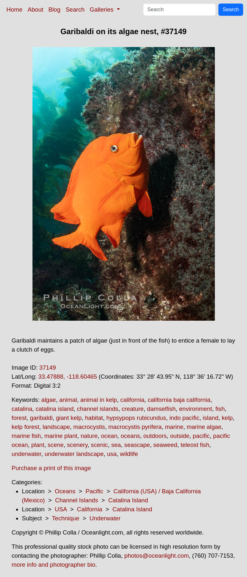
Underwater (104, 518)
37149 (47, 367)
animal (68, 399)
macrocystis (89, 426)
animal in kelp (98, 399)
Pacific (94, 491)
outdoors (155, 435)
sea (116, 444)
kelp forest (25, 426)
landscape (56, 426)
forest (19, 417)
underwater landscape (74, 453)
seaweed (165, 444)
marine (174, 426)
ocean (109, 435)
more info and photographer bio (53, 564)
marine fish (26, 435)
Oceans (65, 491)
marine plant (61, 435)
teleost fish (195, 444)
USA (61, 509)
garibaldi (41, 417)
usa (112, 453)
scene (56, 444)
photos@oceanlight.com (156, 555)
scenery (77, 444)
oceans (130, 435)
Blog (54, 9)
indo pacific (184, 417)
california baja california (179, 399)
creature (132, 408)
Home (14, 9)
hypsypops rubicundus (136, 417)
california (132, 399)
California (89, 509)
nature (89, 435)
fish (220, 408)
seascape (137, 444)
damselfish (161, 408)
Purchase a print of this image (51, 468)
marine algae (204, 426)
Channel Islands (76, 500)
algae (48, 399)
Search (75, 9)
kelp (227, 417)
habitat (94, 417)
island (210, 417)
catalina (22, 408)
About (35, 9)
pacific (201, 435)
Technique (65, 518)
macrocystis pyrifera (135, 426)
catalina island (55, 408)
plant (37, 444)
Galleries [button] (102, 9)
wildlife (129, 453)
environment (195, 408)
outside (179, 435)
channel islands (97, 408)
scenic (99, 444)
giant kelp (69, 417)
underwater (26, 453)
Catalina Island (128, 500)
